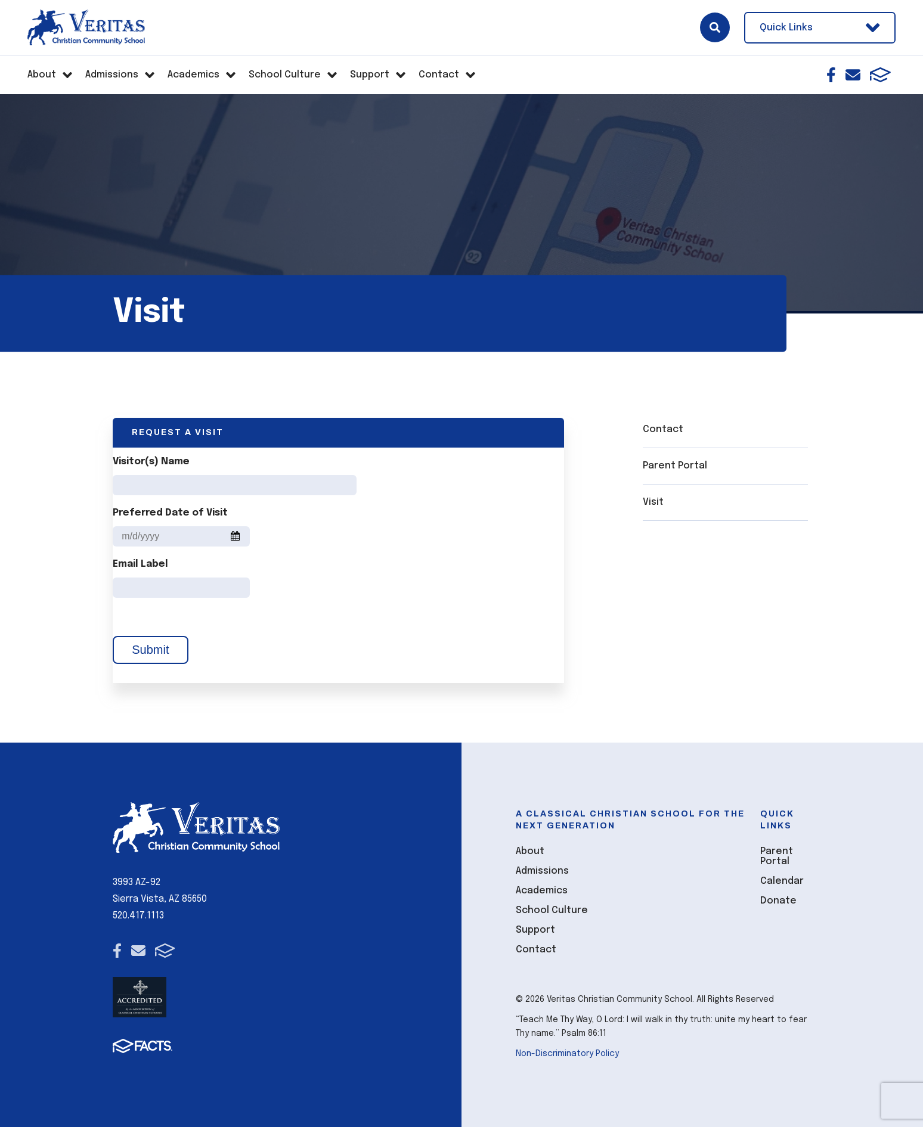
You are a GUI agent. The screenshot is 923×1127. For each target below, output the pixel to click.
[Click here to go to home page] (85, 27)
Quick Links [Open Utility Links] (820, 28)
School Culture (552, 910)
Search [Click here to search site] (715, 27)
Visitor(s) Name (151, 462)
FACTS (880, 74)
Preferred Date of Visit (170, 513)
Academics (542, 891)
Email (852, 74)
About (530, 851)
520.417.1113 (138, 916)
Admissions (542, 871)
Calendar (782, 881)
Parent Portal (675, 466)
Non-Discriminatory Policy (567, 1054)
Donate (778, 901)
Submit (150, 649)
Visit (653, 502)
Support (535, 930)
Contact (663, 429)
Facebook (831, 74)
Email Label (140, 564)
